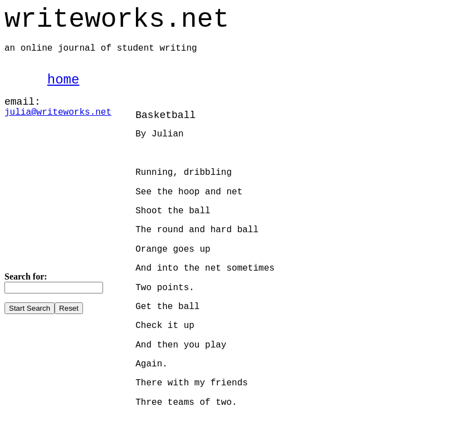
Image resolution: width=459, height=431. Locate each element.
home (63, 79)
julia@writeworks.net (57, 112)
